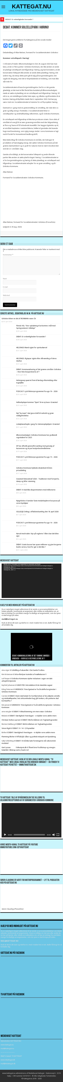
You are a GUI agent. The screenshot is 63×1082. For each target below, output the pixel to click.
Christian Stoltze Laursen (11, 720)
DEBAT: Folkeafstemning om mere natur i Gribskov (33, 712)
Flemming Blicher (8, 737)
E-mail (5, 287)
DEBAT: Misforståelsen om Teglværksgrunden (39, 720)
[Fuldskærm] (58, 834)
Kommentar (8, 255)
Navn (5, 279)
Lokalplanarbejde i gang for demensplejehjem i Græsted (38, 424)
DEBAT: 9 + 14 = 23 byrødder (24, 728)
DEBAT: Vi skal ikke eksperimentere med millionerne (35, 490)
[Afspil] (5, 834)
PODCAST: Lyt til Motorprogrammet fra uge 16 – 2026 (36, 391)
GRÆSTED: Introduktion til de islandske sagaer (34, 685)
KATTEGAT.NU (31, 6)
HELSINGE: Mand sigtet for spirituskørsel (31, 348)
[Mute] (53, 834)
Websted (6, 295)
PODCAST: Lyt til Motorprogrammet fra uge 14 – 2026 (36, 523)
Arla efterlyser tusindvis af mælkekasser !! (30, 674)
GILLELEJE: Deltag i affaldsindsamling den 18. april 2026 (37, 512)
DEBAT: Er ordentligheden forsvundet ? (19, 19)
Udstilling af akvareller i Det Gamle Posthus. (28, 670)
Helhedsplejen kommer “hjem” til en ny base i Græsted (37, 402)
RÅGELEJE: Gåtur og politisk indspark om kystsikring (36, 737)
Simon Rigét (6, 728)
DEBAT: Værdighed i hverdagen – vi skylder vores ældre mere (33, 716)
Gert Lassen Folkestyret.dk (14, 747)
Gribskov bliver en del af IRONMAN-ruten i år (19, 319)
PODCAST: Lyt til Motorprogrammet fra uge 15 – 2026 (36, 457)
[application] (31, 581)
